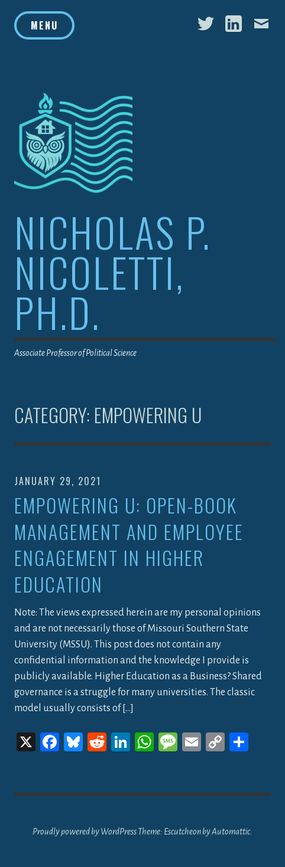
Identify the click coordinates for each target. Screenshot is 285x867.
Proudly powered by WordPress (85, 831)
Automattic (231, 831)
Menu (44, 25)
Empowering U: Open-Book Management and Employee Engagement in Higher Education (129, 545)
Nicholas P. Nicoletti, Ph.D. (112, 272)
